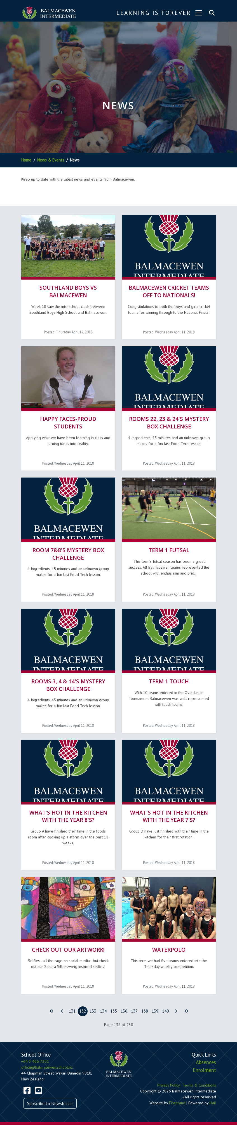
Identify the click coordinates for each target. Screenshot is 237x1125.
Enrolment (204, 1070)
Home (26, 160)
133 (93, 1011)
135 (113, 1011)
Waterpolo (169, 949)
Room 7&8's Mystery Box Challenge (68, 553)
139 (155, 1011)
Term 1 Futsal (169, 550)
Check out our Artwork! (68, 949)
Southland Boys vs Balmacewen (68, 291)
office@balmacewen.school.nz (47, 1067)
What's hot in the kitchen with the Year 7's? (169, 816)
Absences (206, 1062)
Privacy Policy (168, 1085)
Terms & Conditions (199, 1085)
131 (72, 1011)
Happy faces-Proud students (68, 422)
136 (124, 1011)
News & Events (50, 160)
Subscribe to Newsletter (50, 1103)
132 (82, 1011)
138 (144, 1011)
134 (103, 1011)
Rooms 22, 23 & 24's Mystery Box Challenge (169, 422)
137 (134, 1011)
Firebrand (177, 1102)
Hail (213, 1102)
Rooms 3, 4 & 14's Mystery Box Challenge (68, 685)
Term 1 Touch (169, 681)
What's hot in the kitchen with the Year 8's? (68, 816)
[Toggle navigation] (198, 13)
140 (165, 1011)
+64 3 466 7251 (35, 1061)
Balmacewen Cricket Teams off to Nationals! (169, 291)
